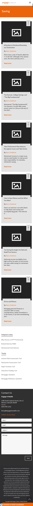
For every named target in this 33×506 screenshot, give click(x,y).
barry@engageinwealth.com (10, 411)
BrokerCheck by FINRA (8, 344)
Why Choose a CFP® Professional (12, 340)
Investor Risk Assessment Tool (11, 358)
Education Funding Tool (9, 371)
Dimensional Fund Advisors (10, 348)
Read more (7, 63)
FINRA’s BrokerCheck (8, 415)
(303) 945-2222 (6, 407)
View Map (3, 404)
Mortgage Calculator (8, 375)
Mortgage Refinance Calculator (11, 379)
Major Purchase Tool (8, 367)
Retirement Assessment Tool (11, 363)
